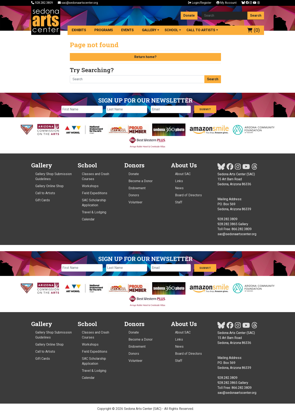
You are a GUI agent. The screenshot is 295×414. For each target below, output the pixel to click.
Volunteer (135, 202)
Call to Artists (200, 30)
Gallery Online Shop (49, 186)
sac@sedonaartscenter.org (78, 3)
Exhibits (79, 30)
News (179, 188)
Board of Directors (188, 195)
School (171, 30)
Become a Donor (140, 181)
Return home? (145, 57)
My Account (226, 3)
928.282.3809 (42, 3)
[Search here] (225, 16)
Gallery (149, 30)
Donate (189, 15)
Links (179, 181)
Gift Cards (42, 200)
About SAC (183, 174)
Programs (103, 30)
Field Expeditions (94, 193)
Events (127, 30)
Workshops (90, 186)
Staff (178, 202)
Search (255, 15)
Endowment (137, 188)
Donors (133, 195)
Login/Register (199, 3)
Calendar (88, 219)
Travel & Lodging (94, 212)
